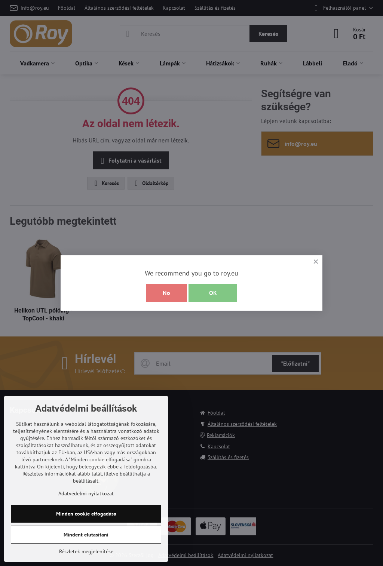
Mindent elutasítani (86, 534)
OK (213, 292)
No (166, 292)
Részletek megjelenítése (86, 551)
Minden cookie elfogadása (86, 513)
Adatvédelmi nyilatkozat (86, 493)
